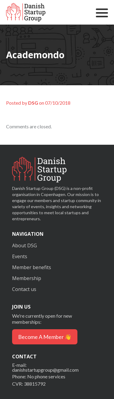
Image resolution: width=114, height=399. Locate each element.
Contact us (24, 289)
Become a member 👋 (44, 336)
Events (19, 256)
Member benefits (31, 267)
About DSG (24, 245)
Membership (26, 278)
